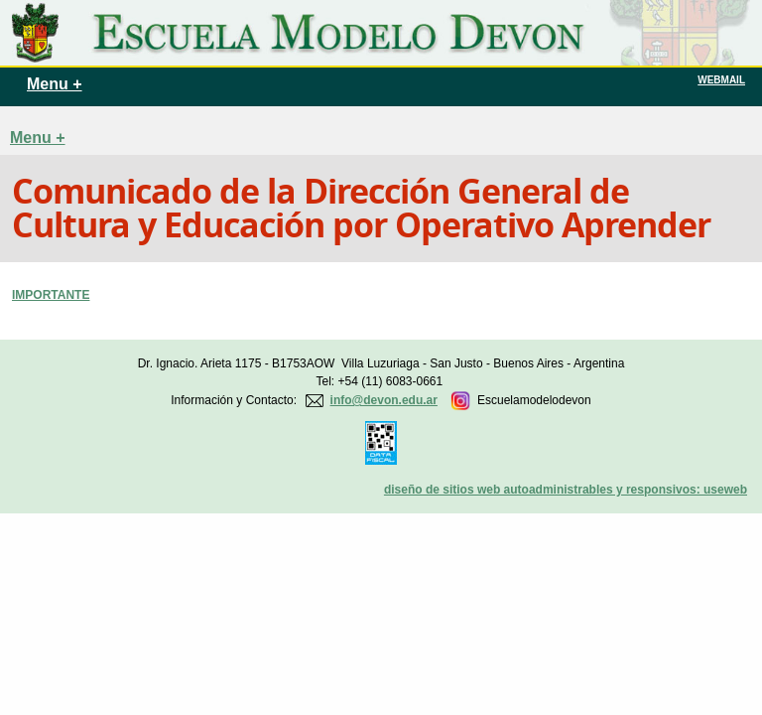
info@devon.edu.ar (384, 400)
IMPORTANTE (50, 295)
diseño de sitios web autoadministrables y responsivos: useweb (565, 490)
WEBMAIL (721, 79)
